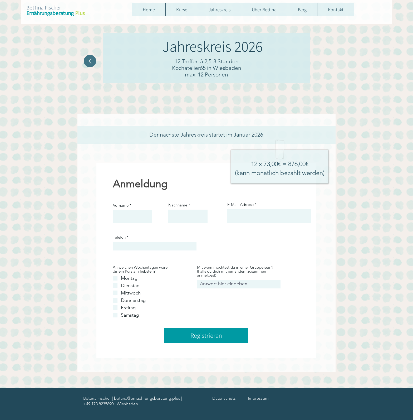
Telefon (119, 237)
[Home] (90, 61)
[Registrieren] (206, 335)
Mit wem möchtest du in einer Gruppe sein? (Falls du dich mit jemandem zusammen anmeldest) (235, 271)
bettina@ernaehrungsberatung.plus (147, 398)
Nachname (177, 205)
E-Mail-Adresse (240, 204)
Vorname (121, 205)
